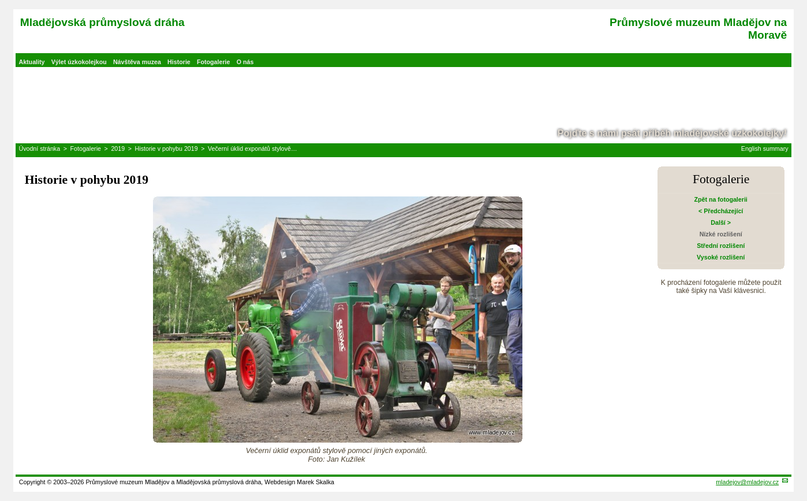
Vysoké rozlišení (721, 257)
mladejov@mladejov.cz (747, 481)
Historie (178, 61)
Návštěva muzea (137, 61)
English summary (765, 148)
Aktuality (31, 61)
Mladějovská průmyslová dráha (102, 22)
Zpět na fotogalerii (720, 199)
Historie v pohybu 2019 (166, 148)
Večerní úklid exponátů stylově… (252, 148)
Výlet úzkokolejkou (79, 61)
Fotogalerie (213, 61)
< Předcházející (720, 210)
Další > (721, 222)
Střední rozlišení (721, 245)
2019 (118, 148)
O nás (245, 61)
